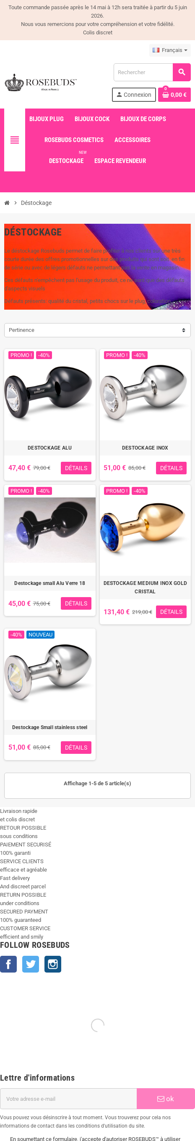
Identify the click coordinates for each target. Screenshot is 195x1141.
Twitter (30, 964)
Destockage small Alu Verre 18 (49, 583)
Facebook (8, 964)
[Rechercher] (152, 72)
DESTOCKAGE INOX (145, 448)
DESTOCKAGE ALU (50, 448)
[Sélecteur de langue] (170, 50)
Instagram (52, 964)
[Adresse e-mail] (68, 1098)
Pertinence (21, 330)
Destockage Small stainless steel (50, 727)
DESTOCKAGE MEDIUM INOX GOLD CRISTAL (145, 587)
